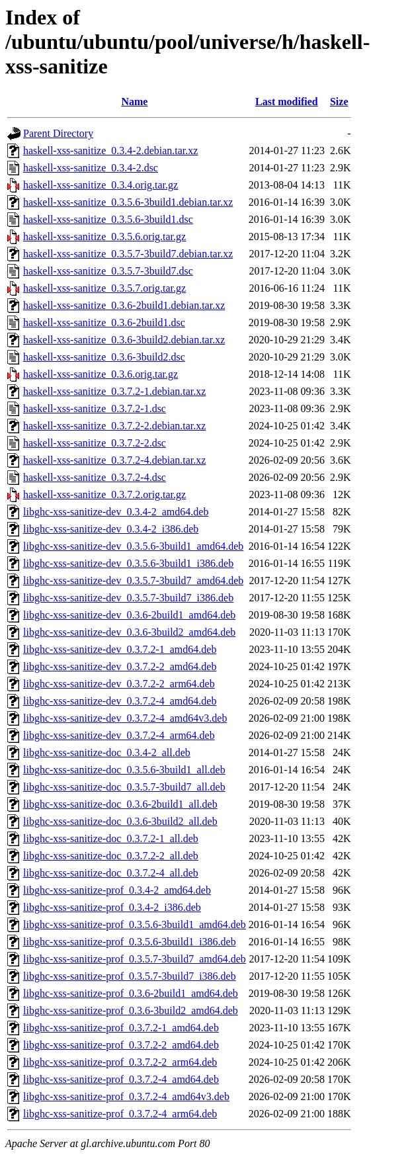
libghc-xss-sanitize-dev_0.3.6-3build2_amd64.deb (129, 632)
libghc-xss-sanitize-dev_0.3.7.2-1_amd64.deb (119, 649)
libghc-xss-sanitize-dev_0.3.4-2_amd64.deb (115, 511)
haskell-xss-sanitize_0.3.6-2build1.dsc (104, 322)
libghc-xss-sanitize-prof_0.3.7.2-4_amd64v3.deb (126, 1096)
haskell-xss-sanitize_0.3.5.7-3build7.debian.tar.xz (128, 253)
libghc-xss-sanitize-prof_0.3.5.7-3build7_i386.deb (129, 976)
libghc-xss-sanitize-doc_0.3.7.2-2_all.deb (110, 855)
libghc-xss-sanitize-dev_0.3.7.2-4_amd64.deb (119, 700)
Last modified (286, 101)
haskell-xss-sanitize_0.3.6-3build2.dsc (104, 357)
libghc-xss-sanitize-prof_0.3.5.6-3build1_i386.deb (129, 941)
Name (134, 101)
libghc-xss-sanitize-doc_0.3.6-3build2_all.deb (120, 821)
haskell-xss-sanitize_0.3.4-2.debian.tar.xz (110, 150)
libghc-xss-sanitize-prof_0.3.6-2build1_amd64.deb (130, 993)
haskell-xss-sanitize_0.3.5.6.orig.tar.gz (104, 236)
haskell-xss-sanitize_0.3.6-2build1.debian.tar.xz (124, 305)
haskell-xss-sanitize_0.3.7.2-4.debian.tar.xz (114, 460)
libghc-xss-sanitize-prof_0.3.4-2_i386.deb (112, 907)
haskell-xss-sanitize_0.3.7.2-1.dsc (94, 408)
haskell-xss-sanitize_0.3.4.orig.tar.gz (100, 185)
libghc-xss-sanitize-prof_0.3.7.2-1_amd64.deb (121, 1027)
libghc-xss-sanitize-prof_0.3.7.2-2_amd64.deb (121, 1044)
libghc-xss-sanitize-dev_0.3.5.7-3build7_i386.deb (128, 597)
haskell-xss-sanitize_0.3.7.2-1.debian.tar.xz (114, 391)
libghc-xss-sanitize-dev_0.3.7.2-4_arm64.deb (119, 735)
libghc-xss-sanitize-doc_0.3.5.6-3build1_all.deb (124, 769)
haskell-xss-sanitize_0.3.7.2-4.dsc (94, 477)
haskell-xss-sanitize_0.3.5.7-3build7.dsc (108, 271)
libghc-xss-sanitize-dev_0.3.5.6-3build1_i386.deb (128, 563)
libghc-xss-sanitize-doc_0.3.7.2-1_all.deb (110, 838)
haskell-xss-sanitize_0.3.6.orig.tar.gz (100, 374)
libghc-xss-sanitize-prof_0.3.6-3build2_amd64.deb (130, 1010)
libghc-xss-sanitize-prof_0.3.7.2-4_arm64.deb (120, 1113)
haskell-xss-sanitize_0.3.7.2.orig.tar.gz (104, 494)
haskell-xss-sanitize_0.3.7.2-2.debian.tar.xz (114, 425)
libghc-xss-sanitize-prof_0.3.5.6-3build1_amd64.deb (134, 924)
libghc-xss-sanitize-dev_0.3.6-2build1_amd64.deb (129, 614)
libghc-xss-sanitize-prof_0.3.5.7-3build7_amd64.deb (134, 958)
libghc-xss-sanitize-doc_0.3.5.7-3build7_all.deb (124, 786)
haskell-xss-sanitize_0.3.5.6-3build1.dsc (108, 219)
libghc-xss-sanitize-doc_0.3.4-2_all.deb (106, 752)
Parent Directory (58, 133)
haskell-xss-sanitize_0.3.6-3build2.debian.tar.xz (124, 339)
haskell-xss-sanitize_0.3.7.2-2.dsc (94, 443)
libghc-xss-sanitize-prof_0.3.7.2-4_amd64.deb (121, 1079)
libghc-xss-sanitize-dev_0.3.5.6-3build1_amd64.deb (133, 546)
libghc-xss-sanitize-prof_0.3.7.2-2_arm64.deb (120, 1062)
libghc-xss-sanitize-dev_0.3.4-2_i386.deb (110, 529)
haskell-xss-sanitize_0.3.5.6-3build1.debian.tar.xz (128, 202)
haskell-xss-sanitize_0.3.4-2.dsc (90, 167)
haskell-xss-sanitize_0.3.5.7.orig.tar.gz (104, 288)
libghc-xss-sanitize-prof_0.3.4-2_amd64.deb (117, 890)
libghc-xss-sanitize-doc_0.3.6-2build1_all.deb (120, 804)
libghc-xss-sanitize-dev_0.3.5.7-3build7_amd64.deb (133, 580)
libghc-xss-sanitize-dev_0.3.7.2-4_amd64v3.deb (125, 718)
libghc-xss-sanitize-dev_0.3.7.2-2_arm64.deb (119, 683)
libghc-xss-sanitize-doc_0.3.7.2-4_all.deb (110, 872)
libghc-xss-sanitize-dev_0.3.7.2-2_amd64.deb (119, 666)
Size (339, 101)
